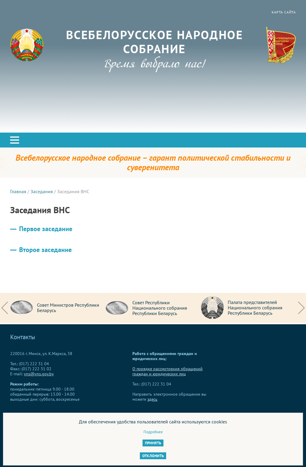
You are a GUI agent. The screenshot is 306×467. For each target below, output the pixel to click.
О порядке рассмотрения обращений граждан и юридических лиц (167, 371)
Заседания (41, 191)
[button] (14, 140)
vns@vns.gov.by (39, 374)
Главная (18, 191)
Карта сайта (284, 12)
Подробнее (153, 432)
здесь (152, 399)
